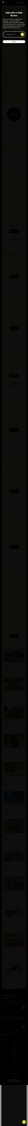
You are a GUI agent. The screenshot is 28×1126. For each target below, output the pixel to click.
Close (14, 41)
